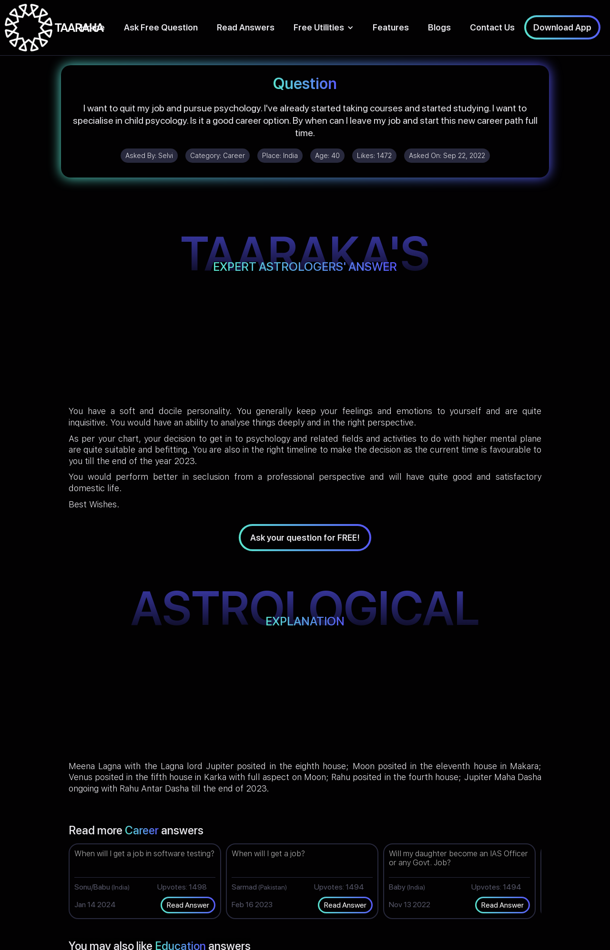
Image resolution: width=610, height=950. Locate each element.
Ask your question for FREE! (305, 538)
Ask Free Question (161, 27)
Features (391, 27)
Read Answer (188, 905)
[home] (54, 27)
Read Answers (245, 27)
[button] (323, 27)
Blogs (439, 27)
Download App (562, 27)
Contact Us (492, 27)
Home (93, 27)
